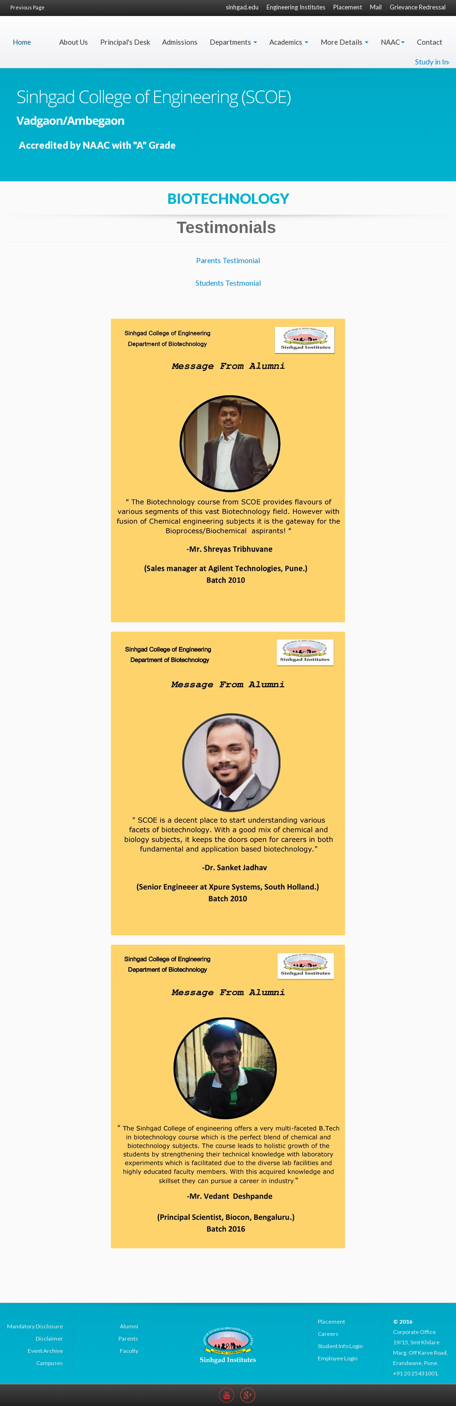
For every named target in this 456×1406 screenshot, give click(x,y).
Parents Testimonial (228, 260)
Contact (429, 42)
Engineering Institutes (296, 7)
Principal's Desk (125, 42)
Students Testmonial (228, 282)
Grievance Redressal (418, 7)
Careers (328, 1333)
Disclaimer (49, 1338)
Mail (376, 7)
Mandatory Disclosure (35, 1326)
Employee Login (338, 1358)
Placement (347, 7)
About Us (73, 42)
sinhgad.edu (242, 7)
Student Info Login (340, 1346)
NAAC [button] (393, 42)
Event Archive (45, 1350)
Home (22, 42)
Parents (128, 1338)
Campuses (49, 1362)
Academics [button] (288, 42)
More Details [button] (345, 42)
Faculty (129, 1350)
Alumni (129, 1326)
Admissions (179, 42)
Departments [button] (233, 42)
